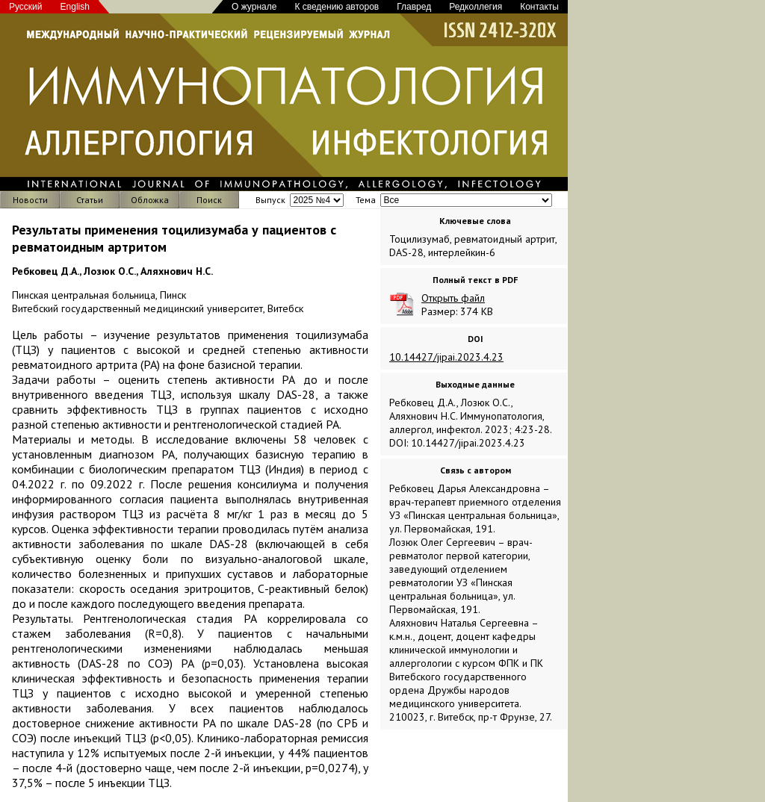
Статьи (89, 199)
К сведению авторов (336, 6)
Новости (30, 199)
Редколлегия (475, 6)
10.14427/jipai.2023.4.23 (446, 357)
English (75, 6)
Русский (26, 6)
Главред (414, 6)
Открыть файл (453, 298)
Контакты (539, 6)
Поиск (209, 199)
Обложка (150, 199)
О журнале (254, 6)
